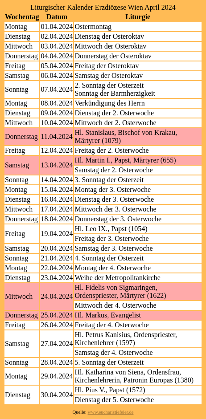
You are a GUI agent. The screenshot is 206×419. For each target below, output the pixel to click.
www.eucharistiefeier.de (111, 412)
